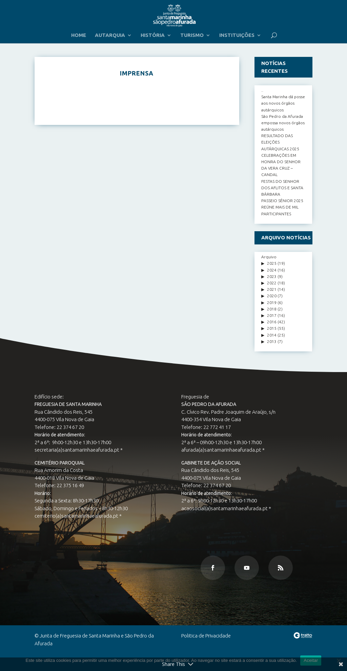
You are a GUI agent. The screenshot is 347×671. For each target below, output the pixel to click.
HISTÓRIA (153, 35)
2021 (272, 289)
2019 (272, 302)
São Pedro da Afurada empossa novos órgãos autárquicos (283, 122)
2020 (272, 296)
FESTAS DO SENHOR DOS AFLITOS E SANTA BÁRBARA (282, 187)
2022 (272, 283)
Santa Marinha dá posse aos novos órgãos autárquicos (283, 103)
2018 (272, 309)
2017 (272, 315)
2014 (272, 335)
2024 (272, 270)
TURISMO (192, 35)
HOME (78, 35)
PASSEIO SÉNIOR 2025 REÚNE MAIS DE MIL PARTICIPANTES (282, 207)
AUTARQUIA (110, 35)
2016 (272, 322)
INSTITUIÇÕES (236, 35)
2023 (272, 276)
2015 (272, 328)
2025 (272, 263)
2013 (272, 341)
